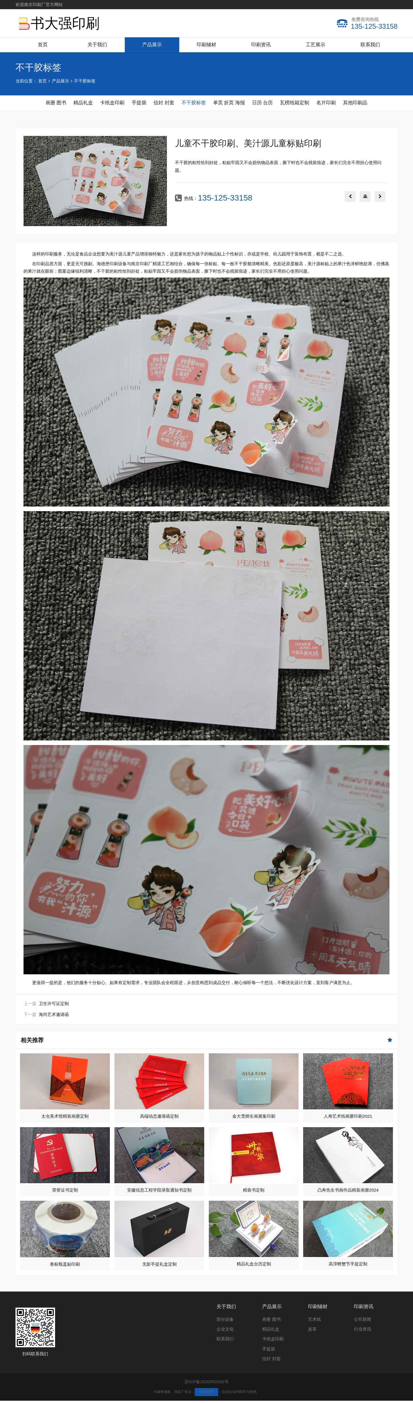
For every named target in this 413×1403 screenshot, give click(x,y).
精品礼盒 (270, 1331)
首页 (43, 44)
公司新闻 (362, 1321)
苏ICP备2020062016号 (206, 1383)
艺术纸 (314, 1321)
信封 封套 (271, 1360)
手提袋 (268, 1351)
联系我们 (370, 44)
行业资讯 (362, 1331)
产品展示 (152, 44)
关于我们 (97, 44)
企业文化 (225, 1331)
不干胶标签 (85, 80)
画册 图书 (271, 1321)
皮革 (312, 1331)
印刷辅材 (206, 44)
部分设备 (225, 1321)
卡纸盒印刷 (273, 1341)
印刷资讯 (261, 44)
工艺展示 (315, 44)
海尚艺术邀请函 (54, 1016)
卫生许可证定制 (54, 1005)
